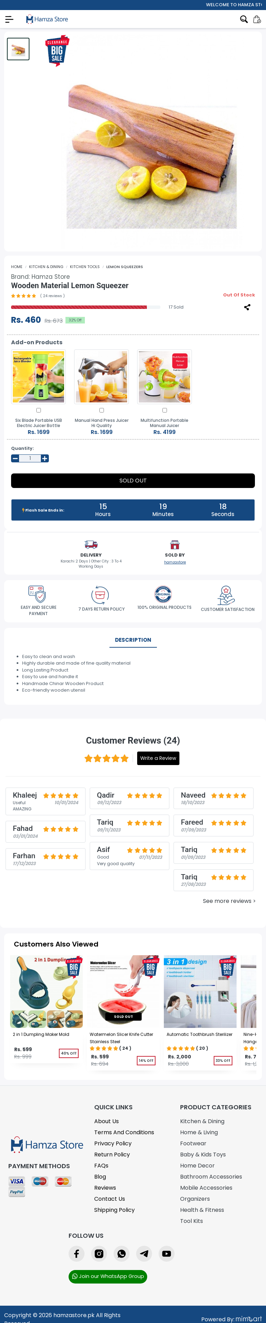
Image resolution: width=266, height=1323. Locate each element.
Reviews (105, 1188)
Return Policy (112, 1154)
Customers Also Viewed (56, 944)
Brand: (40, 277)
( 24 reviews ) (52, 296)
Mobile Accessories (206, 1188)
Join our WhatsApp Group (108, 1276)
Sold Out (133, 481)
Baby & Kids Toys (203, 1154)
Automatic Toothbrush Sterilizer (199, 1034)
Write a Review (158, 758)
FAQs (101, 1166)
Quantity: (22, 448)
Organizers (195, 1199)
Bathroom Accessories (211, 1177)
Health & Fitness (202, 1210)
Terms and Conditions (124, 1132)
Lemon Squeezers (124, 266)
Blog (100, 1177)
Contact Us (109, 1199)
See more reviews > (229, 901)
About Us (106, 1121)
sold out (123, 1016)
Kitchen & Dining (46, 266)
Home (17, 266)
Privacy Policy (113, 1143)
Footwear (193, 1143)
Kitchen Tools (85, 266)
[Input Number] (30, 458)
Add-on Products (36, 342)
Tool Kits (191, 1221)
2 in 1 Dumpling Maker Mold (41, 1034)
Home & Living (199, 1132)
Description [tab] (133, 639)
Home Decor (197, 1166)
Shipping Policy (114, 1210)
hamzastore (175, 562)
